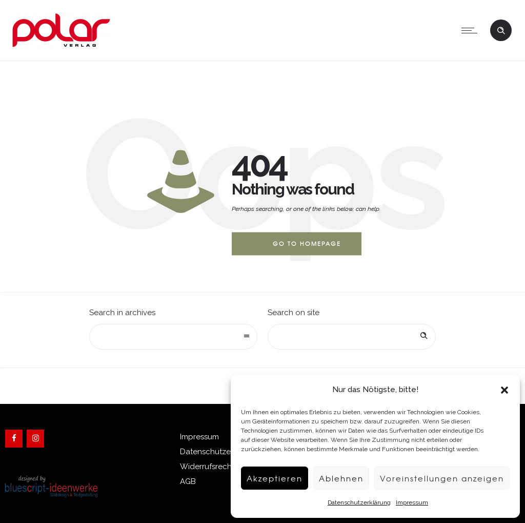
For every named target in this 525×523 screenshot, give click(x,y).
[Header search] (500, 29)
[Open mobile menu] (471, 30)
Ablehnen (341, 478)
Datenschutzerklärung (359, 502)
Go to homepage (307, 243)
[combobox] (173, 337)
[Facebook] (14, 439)
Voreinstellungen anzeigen (442, 478)
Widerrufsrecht (207, 466)
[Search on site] (352, 337)
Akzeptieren (274, 478)
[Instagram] (35, 439)
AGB (188, 481)
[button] (504, 390)
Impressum (412, 502)
